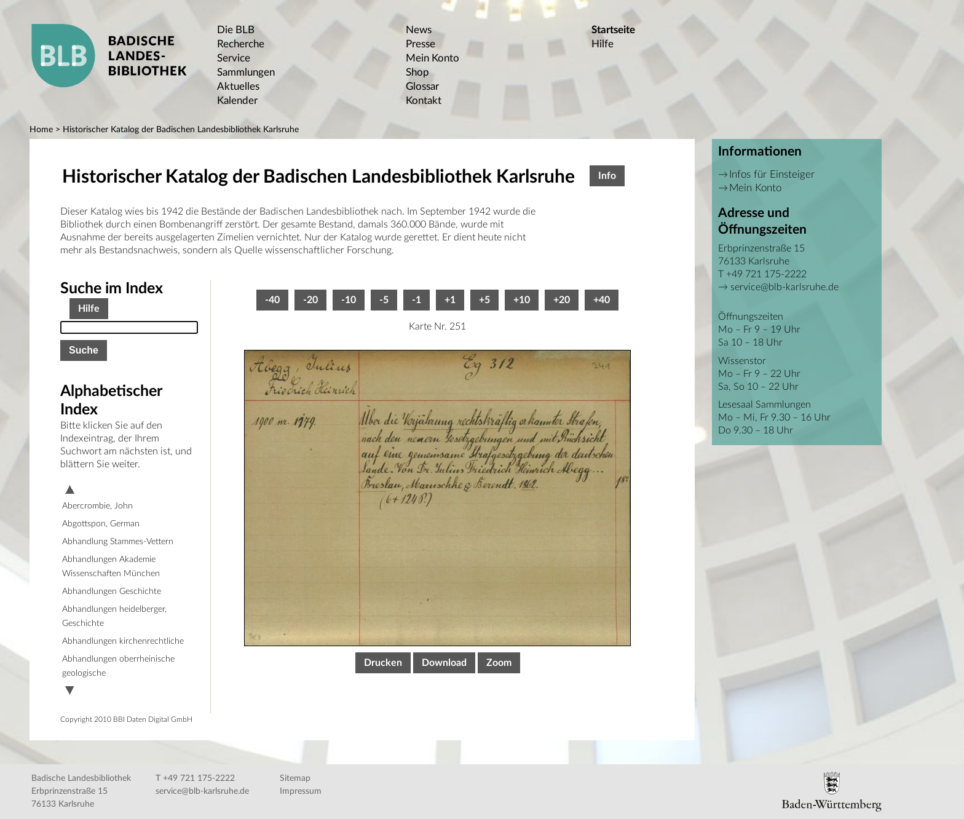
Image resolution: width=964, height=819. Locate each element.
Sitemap (295, 778)
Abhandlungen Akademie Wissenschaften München (111, 566)
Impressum (301, 791)
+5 (484, 300)
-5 (384, 300)
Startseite (613, 30)
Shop (417, 72)
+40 (601, 300)
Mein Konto (432, 58)
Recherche (240, 44)
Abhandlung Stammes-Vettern (117, 541)
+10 (521, 300)
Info (607, 176)
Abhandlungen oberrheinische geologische (118, 666)
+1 (450, 300)
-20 (310, 300)
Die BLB (236, 30)
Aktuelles (238, 86)
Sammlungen (246, 72)
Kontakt (423, 100)
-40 (272, 300)
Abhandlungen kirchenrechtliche (123, 641)
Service (233, 58)
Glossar (422, 86)
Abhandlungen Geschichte (111, 591)
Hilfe (602, 44)
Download (444, 663)
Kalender (237, 100)
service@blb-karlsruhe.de (784, 287)
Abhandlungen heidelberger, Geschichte (114, 616)
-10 (348, 300)
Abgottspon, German (101, 524)
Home (41, 129)
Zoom (499, 663)
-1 (416, 300)
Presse (420, 44)
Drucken (383, 663)
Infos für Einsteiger (772, 174)
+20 (561, 300)
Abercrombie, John (97, 506)
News (419, 30)
